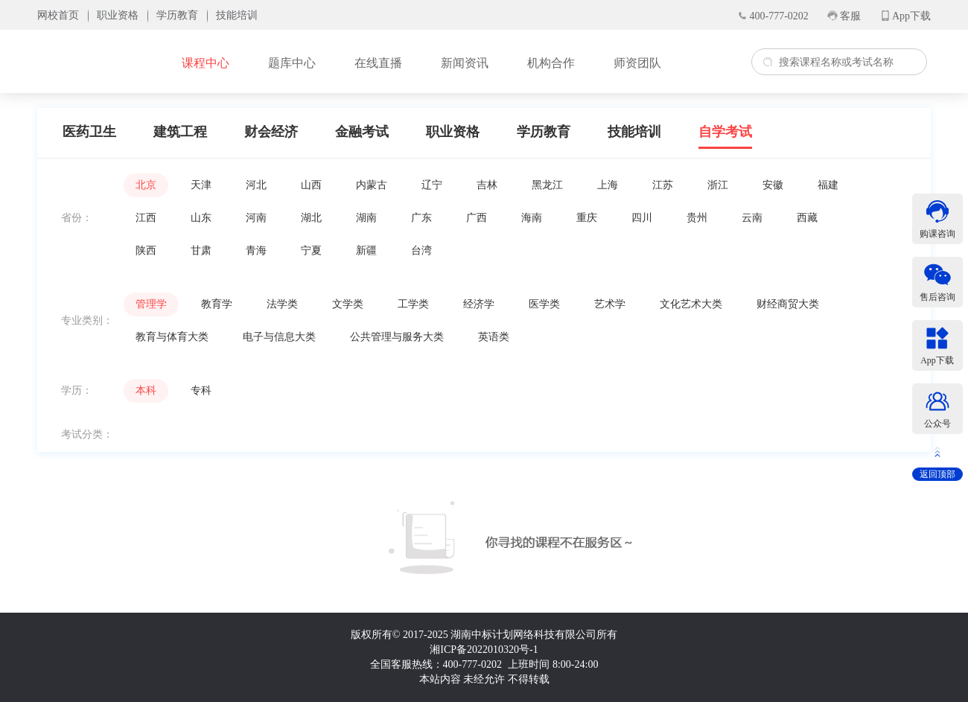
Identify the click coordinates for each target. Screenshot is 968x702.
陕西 (146, 250)
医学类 (544, 304)
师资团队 (637, 63)
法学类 (282, 304)
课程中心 (205, 63)
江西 (146, 217)
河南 (256, 217)
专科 (201, 390)
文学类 (347, 304)
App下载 (911, 16)
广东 (421, 217)
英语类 (493, 336)
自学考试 (725, 131)
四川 (641, 217)
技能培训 (634, 131)
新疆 (366, 250)
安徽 (772, 185)
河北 (256, 185)
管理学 (151, 304)
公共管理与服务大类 (397, 336)
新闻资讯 (464, 63)
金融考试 (362, 131)
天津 (201, 185)
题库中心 (292, 63)
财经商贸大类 (788, 304)
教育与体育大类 (172, 336)
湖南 (366, 217)
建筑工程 (180, 131)
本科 (146, 390)
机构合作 (551, 63)
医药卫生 (89, 131)
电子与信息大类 (279, 336)
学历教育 (543, 131)
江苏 (662, 185)
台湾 (421, 250)
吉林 (487, 185)
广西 (476, 217)
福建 (828, 185)
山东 (201, 217)
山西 (311, 185)
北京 (146, 185)
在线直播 (378, 63)
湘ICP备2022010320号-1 (484, 649)
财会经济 (271, 131)
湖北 (311, 217)
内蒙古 (371, 185)
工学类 (413, 304)
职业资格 (453, 131)
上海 (607, 185)
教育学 (216, 304)
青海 (256, 250)
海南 (531, 217)
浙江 (717, 185)
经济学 (478, 304)
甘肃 (201, 250)
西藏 (807, 217)
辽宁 (431, 185)
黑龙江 (547, 185)
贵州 (697, 217)
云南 (752, 217)
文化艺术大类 (691, 304)
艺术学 (609, 304)
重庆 (586, 217)
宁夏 (311, 250)
